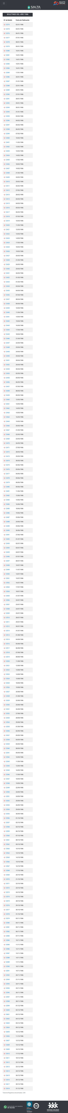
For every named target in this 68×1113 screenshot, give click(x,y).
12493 (7, 543)
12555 (7, 814)
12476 (7, 469)
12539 (7, 744)
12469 (7, 439)
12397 (7, 125)
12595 (7, 988)
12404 (7, 155)
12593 (7, 979)
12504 (7, 591)
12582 (7, 931)
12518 (7, 652)
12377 (7, 38)
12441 (7, 317)
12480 (7, 487)
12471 (7, 447)
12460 (7, 399)
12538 (7, 740)
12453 (7, 369)
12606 (7, 1036)
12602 (7, 1019)
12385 (7, 72)
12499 (7, 569)
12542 (7, 757)
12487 (7, 517)
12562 (7, 844)
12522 (7, 670)
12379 (7, 46)
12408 (7, 173)
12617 (7, 1084)
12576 (7, 905)
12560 (7, 835)
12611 (7, 1058)
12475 (7, 465)
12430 (7, 269)
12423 (7, 238)
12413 (7, 194)
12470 (7, 443)
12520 (7, 661)
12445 (7, 334)
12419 (7, 221)
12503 (7, 587)
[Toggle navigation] (3, 3)
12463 (7, 413)
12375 (7, 29)
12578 (7, 914)
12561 (7, 840)
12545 (7, 770)
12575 (7, 901)
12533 (7, 718)
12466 (7, 426)
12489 (7, 526)
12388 (7, 85)
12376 (7, 33)
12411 (7, 186)
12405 (7, 160)
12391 (7, 99)
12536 (7, 731)
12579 (7, 918)
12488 (7, 522)
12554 (7, 809)
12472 (7, 452)
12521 (7, 665)
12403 (7, 151)
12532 (7, 713)
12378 (7, 42)
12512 (7, 626)
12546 (7, 774)
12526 (7, 687)
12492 (7, 539)
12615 (7, 1075)
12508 (7, 609)
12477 (7, 474)
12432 (7, 277)
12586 (7, 949)
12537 (7, 735)
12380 (7, 51)
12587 (7, 953)
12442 (7, 321)
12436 (7, 295)
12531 (7, 709)
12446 (7, 338)
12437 (7, 299)
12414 (7, 199)
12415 (7, 203)
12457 (7, 386)
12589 (7, 962)
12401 (7, 142)
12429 (7, 264)
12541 (7, 753)
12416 (7, 208)
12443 (7, 325)
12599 (7, 1005)
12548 (7, 783)
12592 (7, 975)
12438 (7, 303)
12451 (7, 360)
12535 (7, 726)
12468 (7, 434)
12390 (7, 94)
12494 (7, 548)
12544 (7, 766)
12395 (7, 116)
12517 (7, 648)
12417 (7, 212)
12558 (7, 827)
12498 (7, 565)
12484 (7, 504)
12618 (7, 1088)
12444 (7, 330)
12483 (7, 500)
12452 (7, 365)
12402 (7, 147)
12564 (7, 853)
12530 (7, 705)
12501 (7, 578)
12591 (7, 971)
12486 (7, 513)
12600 (7, 1010)
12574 (7, 896)
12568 (7, 870)
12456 (7, 382)
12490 (7, 530)
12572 (7, 888)
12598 (7, 1001)
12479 (7, 482)
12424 (7, 242)
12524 (7, 678)
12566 (7, 862)
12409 (7, 177)
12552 (7, 801)
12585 (7, 944)
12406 (7, 164)
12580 (7, 923)
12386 (7, 77)
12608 (7, 1045)
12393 (7, 107)
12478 (7, 478)
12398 (7, 129)
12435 (7, 290)
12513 (7, 631)
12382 (7, 59)
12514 (7, 635)
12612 (7, 1062)
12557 (7, 822)
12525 (7, 683)
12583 (7, 936)
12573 (7, 892)
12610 (7, 1053)
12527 (7, 692)
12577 (7, 910)
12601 (7, 1014)
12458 (7, 391)
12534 (7, 722)
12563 (7, 849)
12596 (7, 992)
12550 (7, 792)
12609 (7, 1049)
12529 (7, 700)
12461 (7, 404)
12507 (7, 604)
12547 (7, 779)
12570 (7, 879)
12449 (7, 351)
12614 (7, 1071)
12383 (7, 64)
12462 (7, 408)
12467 (7, 430)
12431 (7, 273)
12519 (7, 657)
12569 (7, 875)
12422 (7, 234)
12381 (7, 55)
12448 (7, 347)
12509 (7, 613)
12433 (7, 282)
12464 (7, 417)
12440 (7, 312)
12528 (7, 696)
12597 (7, 997)
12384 (7, 68)
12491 (7, 535)
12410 (7, 181)
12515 (7, 639)
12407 (7, 168)
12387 (7, 81)
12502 (7, 583)
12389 (7, 90)
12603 (7, 1023)
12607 (7, 1040)
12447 (7, 343)
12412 (7, 190)
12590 (7, 966)
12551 (7, 796)
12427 (7, 256)
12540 (7, 748)
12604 (7, 1027)
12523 (7, 674)
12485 (7, 508)
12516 (7, 644)
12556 (7, 818)
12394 (7, 112)
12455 (7, 378)
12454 (7, 373)
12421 (7, 229)
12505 (7, 596)
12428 (7, 260)
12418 (7, 216)
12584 (7, 940)
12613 (7, 1067)
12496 (7, 556)
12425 (7, 247)
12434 (7, 286)
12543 (7, 761)
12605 (7, 1032)
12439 (7, 308)
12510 (7, 617)
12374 (7, 24)
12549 (7, 787)
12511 (7, 622)
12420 (7, 225)
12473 (7, 456)
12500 (7, 574)
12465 (7, 421)
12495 (7, 552)
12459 (7, 395)
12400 (7, 138)
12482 (7, 495)
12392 (7, 103)
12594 (7, 984)
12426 (7, 251)
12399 (7, 133)
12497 (7, 561)
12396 (7, 120)
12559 (7, 831)
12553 (7, 805)
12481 (7, 491)
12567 (7, 866)
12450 (7, 356)
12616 (7, 1080)
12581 (7, 927)
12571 (7, 883)
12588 (7, 958)
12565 (7, 857)
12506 (7, 600)
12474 (7, 460)
